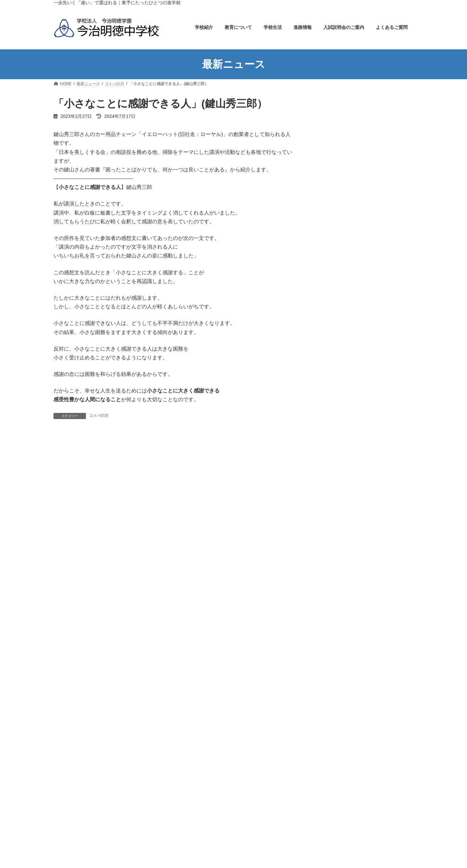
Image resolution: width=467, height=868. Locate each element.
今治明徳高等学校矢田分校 (169, 735)
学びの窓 (327, 530)
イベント (327, 480)
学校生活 (327, 279)
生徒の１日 (255, 842)
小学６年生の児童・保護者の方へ (357, 417)
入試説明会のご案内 (338, 366)
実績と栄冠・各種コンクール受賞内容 (361, 341)
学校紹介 (327, 128)
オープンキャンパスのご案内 (352, 404)
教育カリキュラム (341, 229)
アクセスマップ (338, 166)
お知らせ (327, 493)
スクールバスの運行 (343, 316)
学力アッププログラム (345, 241)
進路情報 (327, 354)
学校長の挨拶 (336, 141)
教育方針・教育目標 (343, 179)
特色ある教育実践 (341, 254)
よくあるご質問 (334, 429)
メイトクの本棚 (334, 518)
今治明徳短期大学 (308, 735)
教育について (331, 216)
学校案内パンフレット (345, 204)
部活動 (329, 329)
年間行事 (332, 291)
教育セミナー (336, 266)
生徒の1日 (333, 304)
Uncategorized (332, 468)
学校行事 (327, 555)
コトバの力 (99, 415)
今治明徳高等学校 (244, 735)
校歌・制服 (334, 191)
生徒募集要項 (336, 392)
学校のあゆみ (336, 153)
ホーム (365, 105)
